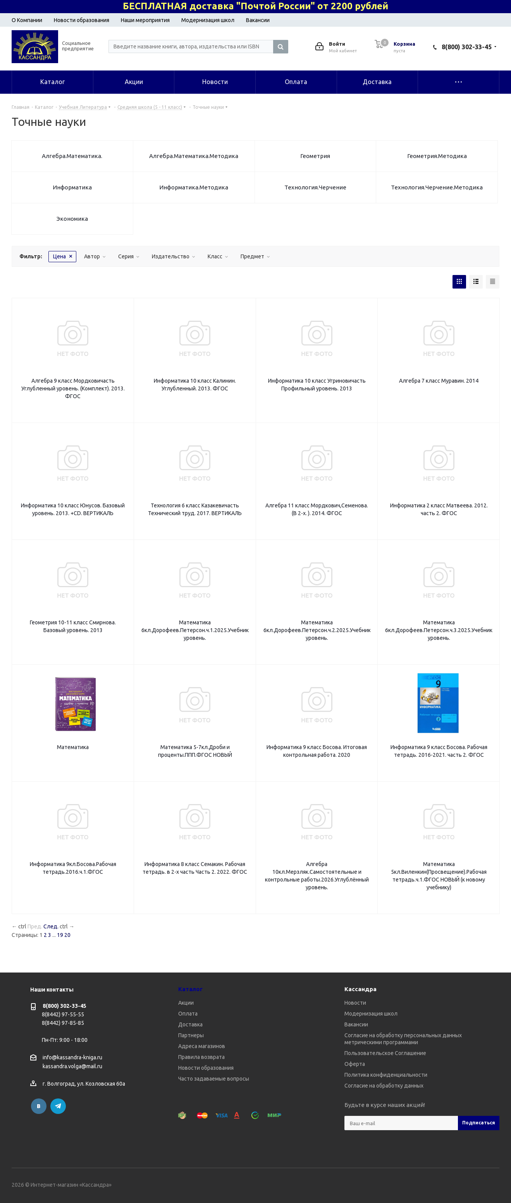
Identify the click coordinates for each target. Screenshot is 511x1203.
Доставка (190, 1024)
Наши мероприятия (145, 20)
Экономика (72, 218)
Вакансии (258, 20)
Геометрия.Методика (437, 156)
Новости (355, 1003)
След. (50, 926)
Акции (186, 1003)
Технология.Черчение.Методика (437, 187)
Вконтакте (38, 1106)
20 (67, 935)
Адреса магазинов (201, 1046)
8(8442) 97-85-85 (63, 1023)
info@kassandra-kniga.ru (72, 1057)
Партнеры (191, 1035)
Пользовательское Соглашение (385, 1053)
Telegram (58, 1106)
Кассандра (360, 989)
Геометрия (315, 156)
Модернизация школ (207, 20)
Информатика (72, 187)
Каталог (190, 989)
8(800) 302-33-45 (467, 46)
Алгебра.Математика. (72, 156)
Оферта (354, 1064)
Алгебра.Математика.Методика (193, 156)
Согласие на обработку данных (383, 1086)
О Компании (27, 20)
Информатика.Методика (193, 187)
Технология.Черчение (315, 187)
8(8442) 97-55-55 (63, 1014)
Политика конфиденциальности (385, 1075)
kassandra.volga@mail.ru (72, 1067)
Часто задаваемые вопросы (213, 1079)
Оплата (188, 1014)
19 (60, 935)
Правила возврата (201, 1057)
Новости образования (81, 20)
